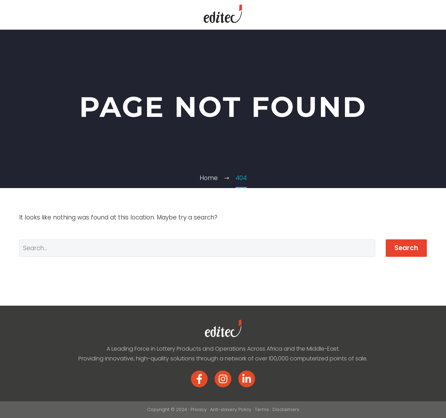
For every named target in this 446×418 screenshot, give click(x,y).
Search (406, 248)
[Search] (197, 248)
